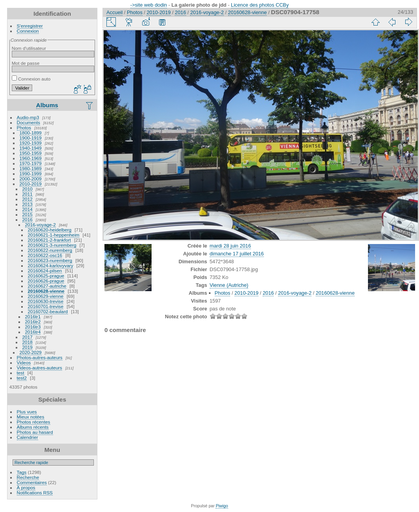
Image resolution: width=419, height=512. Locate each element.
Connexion (28, 30)
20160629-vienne (46, 296)
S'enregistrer (30, 25)
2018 (27, 342)
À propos (26, 487)
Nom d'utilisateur (29, 48)
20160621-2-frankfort (49, 239)
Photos (24, 127)
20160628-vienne (46, 291)
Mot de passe (26, 63)
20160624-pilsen (45, 270)
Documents (28, 122)
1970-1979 (31, 163)
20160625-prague (46, 275)
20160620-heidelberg (49, 229)
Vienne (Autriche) (229, 285)
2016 (27, 219)
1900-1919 (31, 137)
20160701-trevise (46, 306)
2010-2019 (31, 183)
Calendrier (27, 437)
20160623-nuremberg (50, 260)
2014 (27, 209)
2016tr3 (33, 326)
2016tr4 (33, 331)
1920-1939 (31, 142)
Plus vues (27, 411)
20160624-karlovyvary (50, 265)
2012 (27, 199)
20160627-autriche (47, 285)
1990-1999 (31, 173)
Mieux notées (30, 416)
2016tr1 (33, 316)
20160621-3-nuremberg (52, 245)
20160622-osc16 (45, 255)
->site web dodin (148, 5)
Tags (22, 472)
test (20, 372)
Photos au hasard (35, 432)
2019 (27, 347)
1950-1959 (31, 153)
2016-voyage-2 (40, 224)
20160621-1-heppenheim (54, 234)
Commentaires (32, 482)
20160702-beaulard (48, 311)
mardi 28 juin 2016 (230, 246)
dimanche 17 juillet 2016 (237, 254)
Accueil (114, 12)
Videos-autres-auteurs (39, 367)
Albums (47, 105)
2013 (27, 204)
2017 (27, 336)
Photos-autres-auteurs (39, 357)
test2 (22, 377)
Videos (24, 362)
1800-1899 (31, 132)
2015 (27, 214)
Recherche (28, 477)
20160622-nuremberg (50, 250)
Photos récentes (33, 421)
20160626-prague (46, 280)
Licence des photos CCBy (260, 5)
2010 (27, 188)
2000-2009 (31, 178)
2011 (27, 193)
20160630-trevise (46, 301)
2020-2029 (31, 352)
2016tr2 (33, 321)
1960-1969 (31, 158)
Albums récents (33, 426)
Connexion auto (31, 78)
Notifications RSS (35, 492)
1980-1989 (31, 168)
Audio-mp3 (28, 117)
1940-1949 (31, 147)
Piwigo (222, 505)
